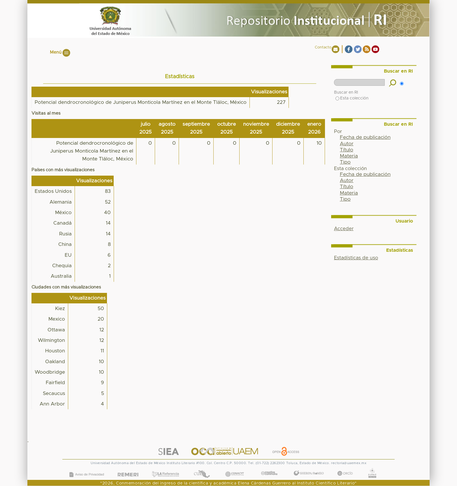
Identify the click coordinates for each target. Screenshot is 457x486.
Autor (347, 143)
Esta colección (351, 98)
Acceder (344, 228)
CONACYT (234, 468)
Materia (349, 156)
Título (346, 150)
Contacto (323, 47)
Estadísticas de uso (356, 258)
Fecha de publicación (365, 137)
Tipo (345, 162)
